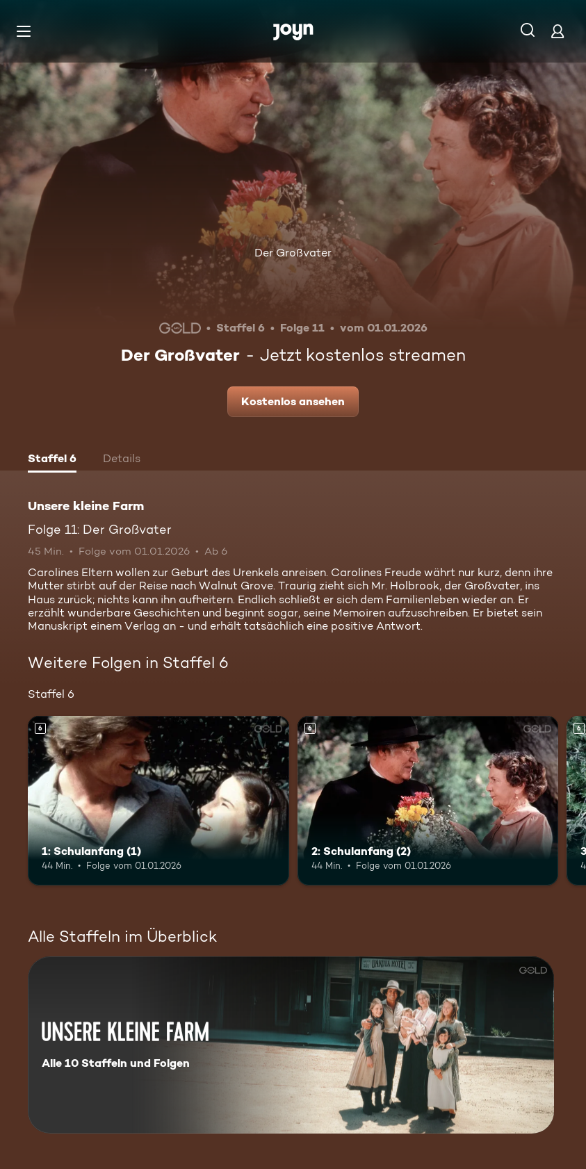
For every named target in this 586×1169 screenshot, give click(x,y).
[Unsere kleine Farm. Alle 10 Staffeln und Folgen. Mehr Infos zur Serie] (291, 1045)
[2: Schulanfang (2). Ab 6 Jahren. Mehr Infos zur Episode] (428, 800)
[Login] (557, 31)
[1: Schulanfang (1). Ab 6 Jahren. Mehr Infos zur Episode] (158, 800)
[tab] (52, 460)
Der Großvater (293, 252)
